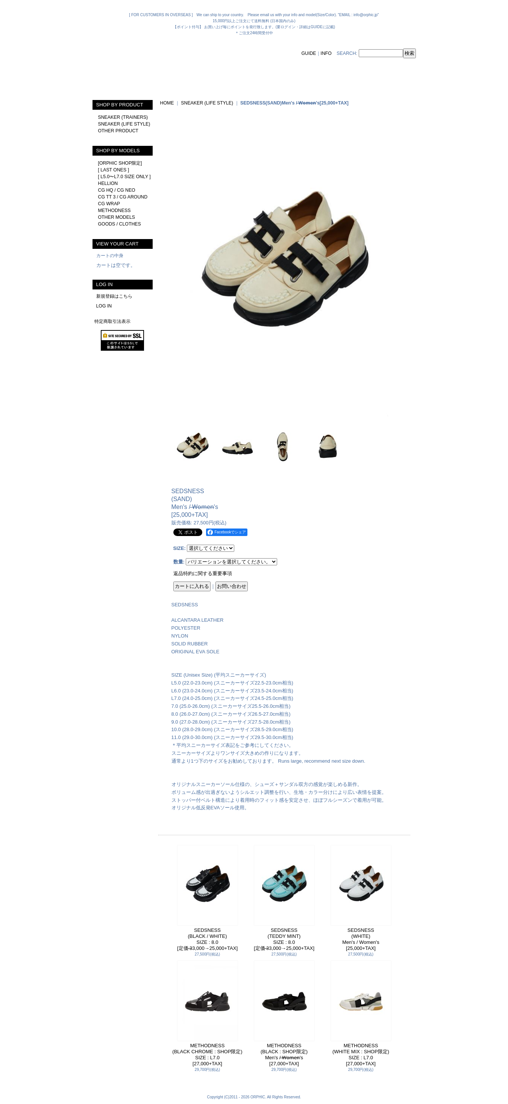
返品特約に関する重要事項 (202, 573)
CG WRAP (109, 203)
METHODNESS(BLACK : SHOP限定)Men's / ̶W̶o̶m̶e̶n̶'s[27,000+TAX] (284, 1054)
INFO (326, 53)
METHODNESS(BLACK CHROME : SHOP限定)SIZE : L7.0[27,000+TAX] (207, 1054)
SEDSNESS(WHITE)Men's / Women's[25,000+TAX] (360, 939)
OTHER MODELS (116, 217)
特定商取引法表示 (112, 321)
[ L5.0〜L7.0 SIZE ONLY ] (124, 176)
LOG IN (104, 306)
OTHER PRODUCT (118, 130)
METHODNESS (114, 210)
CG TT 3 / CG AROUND (123, 197)
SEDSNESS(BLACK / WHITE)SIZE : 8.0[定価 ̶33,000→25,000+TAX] (207, 939)
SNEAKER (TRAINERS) (123, 117)
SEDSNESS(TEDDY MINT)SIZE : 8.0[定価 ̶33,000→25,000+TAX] (284, 939)
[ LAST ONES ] (113, 170)
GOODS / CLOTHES (119, 224)
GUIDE (309, 53)
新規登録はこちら (114, 296)
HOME (167, 103)
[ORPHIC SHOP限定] (120, 163)
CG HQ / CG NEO (116, 190)
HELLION (108, 183)
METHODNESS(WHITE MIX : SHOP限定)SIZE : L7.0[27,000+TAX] (360, 1054)
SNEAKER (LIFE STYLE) (124, 124)
